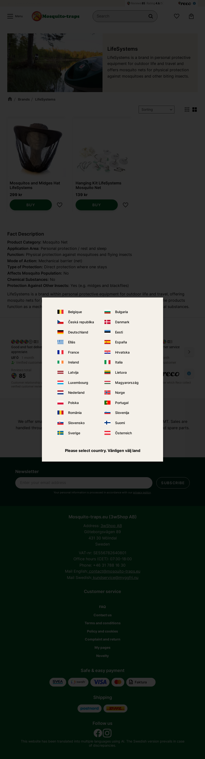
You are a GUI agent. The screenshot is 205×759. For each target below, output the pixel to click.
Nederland (76, 392)
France (73, 352)
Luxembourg (78, 382)
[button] (14, 16)
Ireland (73, 362)
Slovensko (76, 423)
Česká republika (81, 322)
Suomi (120, 423)
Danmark (122, 322)
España (121, 342)
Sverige (74, 433)
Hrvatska (122, 352)
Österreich (123, 433)
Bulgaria (121, 312)
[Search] (151, 16)
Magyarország (127, 382)
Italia (119, 362)
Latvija (73, 372)
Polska (73, 402)
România (75, 413)
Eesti (119, 332)
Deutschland (78, 332)
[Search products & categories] (125, 16)
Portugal (121, 402)
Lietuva (121, 372)
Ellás (71, 342)
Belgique (75, 312)
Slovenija (122, 413)
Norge (120, 392)
